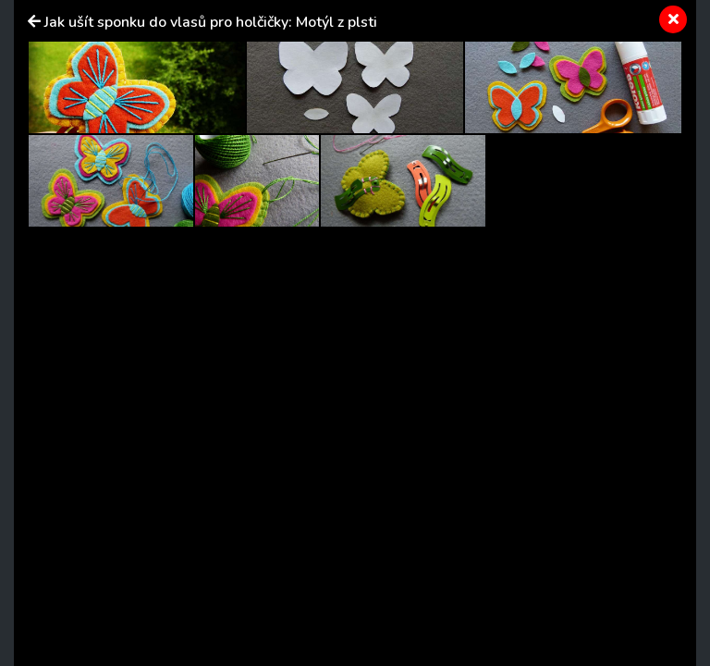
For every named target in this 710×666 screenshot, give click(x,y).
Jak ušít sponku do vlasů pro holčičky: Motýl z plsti (210, 22)
